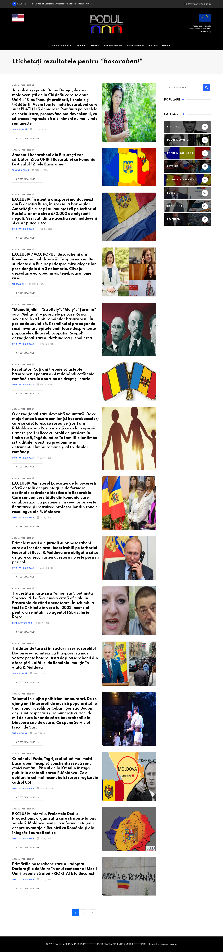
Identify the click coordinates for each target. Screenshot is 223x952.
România (81, 45)
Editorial (153, 45)
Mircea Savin (19, 284)
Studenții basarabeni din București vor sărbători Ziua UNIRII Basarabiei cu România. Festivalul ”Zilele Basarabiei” (54, 160)
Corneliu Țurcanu (22, 623)
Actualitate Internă (62, 45)
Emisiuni (166, 45)
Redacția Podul (20, 170)
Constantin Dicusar (23, 229)
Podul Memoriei (135, 45)
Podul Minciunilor (113, 45)
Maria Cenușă (19, 129)
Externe (95, 45)
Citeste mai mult (28, 138)
